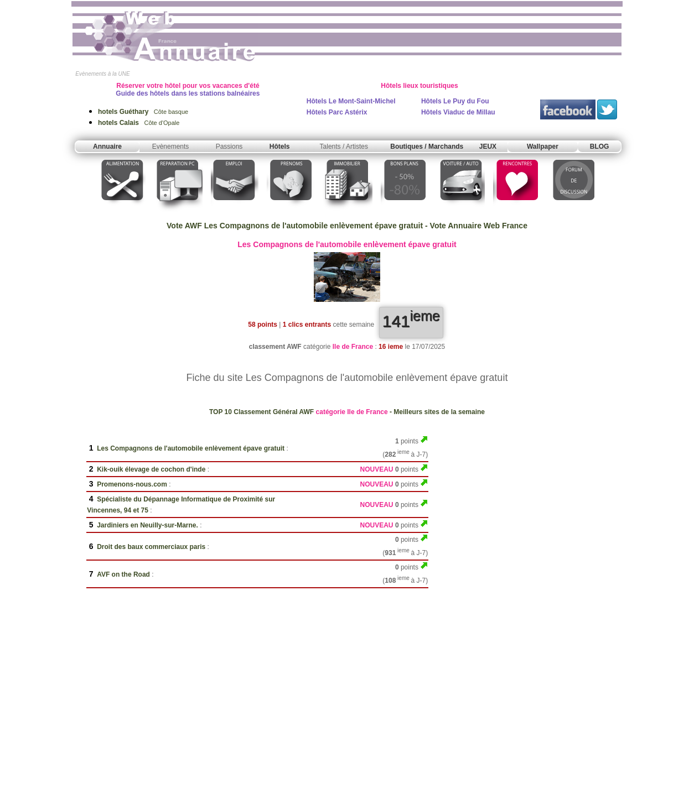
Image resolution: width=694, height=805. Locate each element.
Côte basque (143, 111)
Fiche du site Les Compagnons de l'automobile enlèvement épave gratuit (347, 377)
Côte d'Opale (138, 122)
